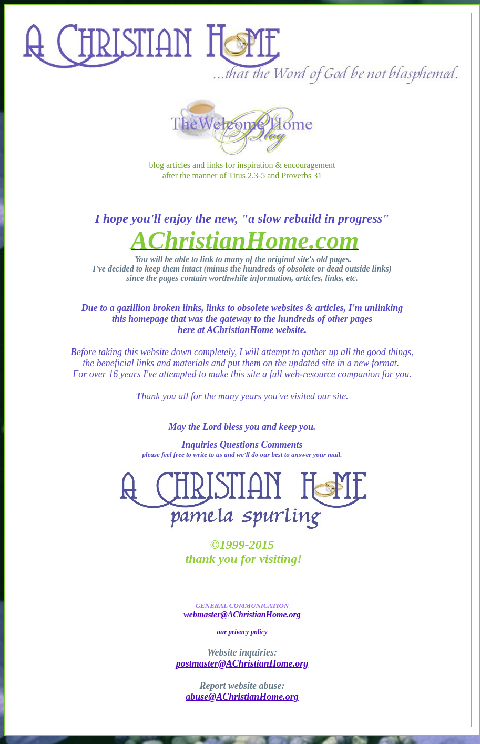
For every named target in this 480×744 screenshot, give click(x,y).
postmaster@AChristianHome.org (242, 663)
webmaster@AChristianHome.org (242, 614)
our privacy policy (242, 632)
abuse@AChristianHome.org (242, 696)
